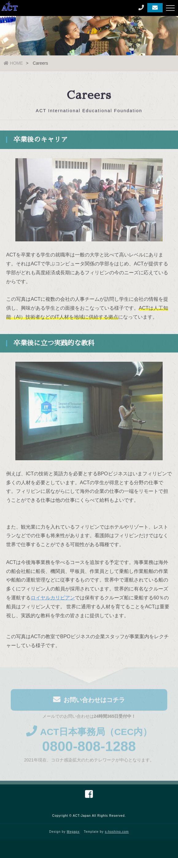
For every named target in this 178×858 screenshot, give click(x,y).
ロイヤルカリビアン (53, 598)
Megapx (73, 831)
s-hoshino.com (117, 831)
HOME (13, 63)
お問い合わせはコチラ (89, 700)
